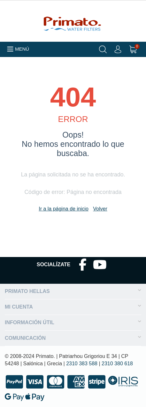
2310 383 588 (81, 363)
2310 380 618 (117, 363)
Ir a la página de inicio (63, 208)
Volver (100, 208)
